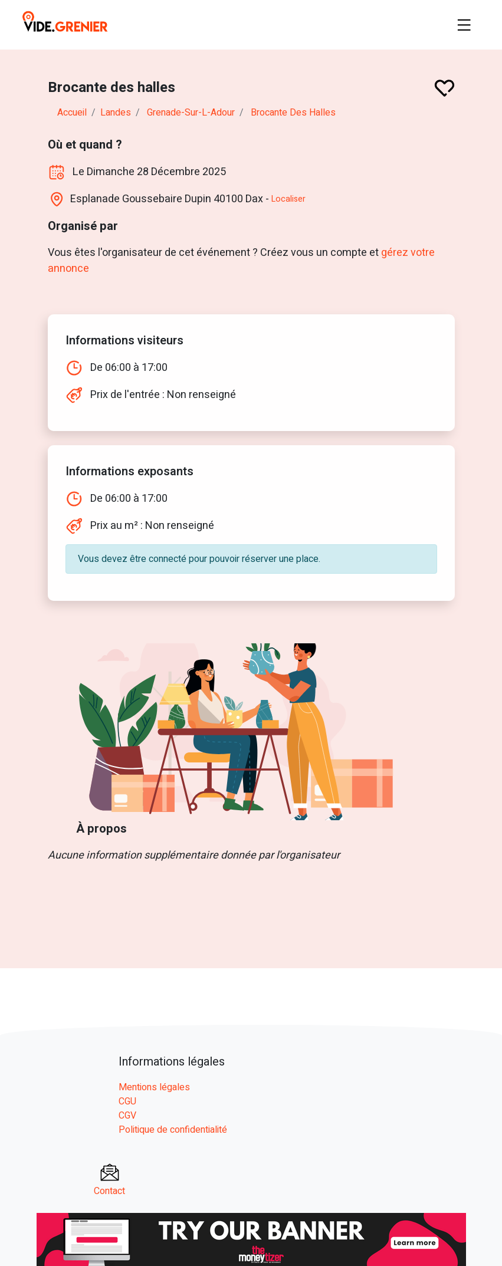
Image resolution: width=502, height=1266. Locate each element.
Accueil (72, 113)
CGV (127, 1116)
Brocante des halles (293, 113)
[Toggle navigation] (464, 25)
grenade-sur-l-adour (191, 113)
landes (115, 113)
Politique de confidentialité (173, 1130)
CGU (127, 1101)
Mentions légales (154, 1087)
